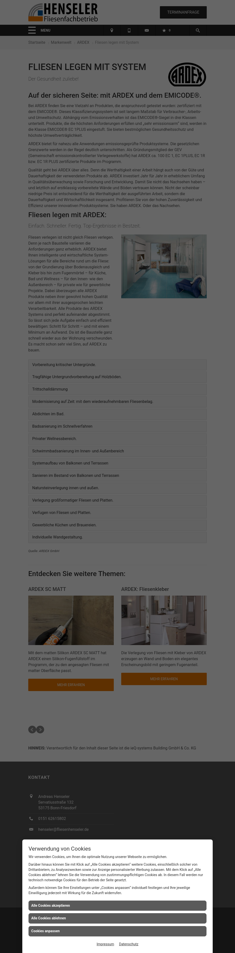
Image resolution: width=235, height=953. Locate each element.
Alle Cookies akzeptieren (50, 905)
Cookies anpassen (45, 931)
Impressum (105, 944)
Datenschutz (128, 944)
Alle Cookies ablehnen (48, 918)
